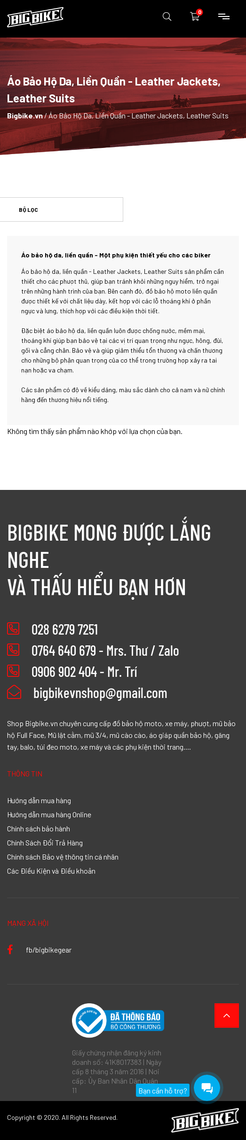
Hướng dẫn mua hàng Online (49, 814)
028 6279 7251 (65, 628)
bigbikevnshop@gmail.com (87, 692)
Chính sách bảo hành (38, 828)
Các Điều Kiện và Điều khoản (51, 870)
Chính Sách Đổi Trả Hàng (45, 842)
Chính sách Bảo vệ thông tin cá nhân (63, 856)
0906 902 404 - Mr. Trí (84, 671)
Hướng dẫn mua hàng (39, 800)
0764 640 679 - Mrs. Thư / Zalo (105, 650)
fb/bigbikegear (39, 949)
